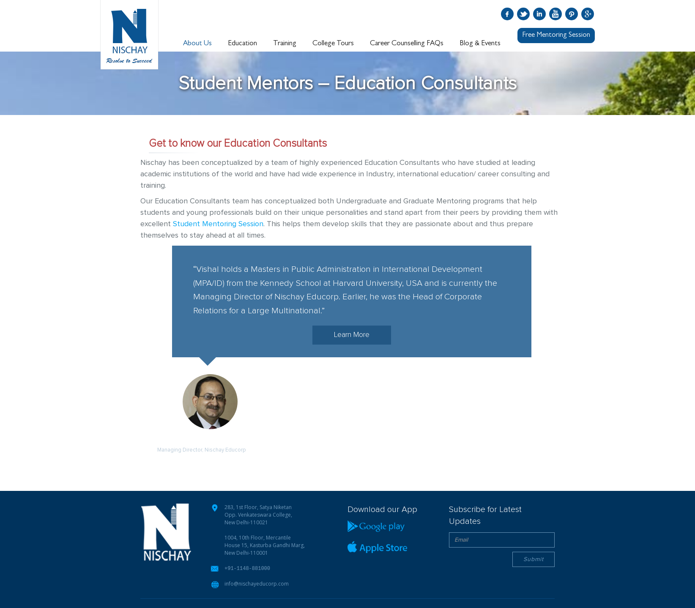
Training (285, 43)
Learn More (351, 335)
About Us (198, 43)
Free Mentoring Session (556, 35)
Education (243, 43)
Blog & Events (480, 43)
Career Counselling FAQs (407, 43)
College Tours (333, 43)
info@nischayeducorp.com (256, 583)
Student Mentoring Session (218, 224)
